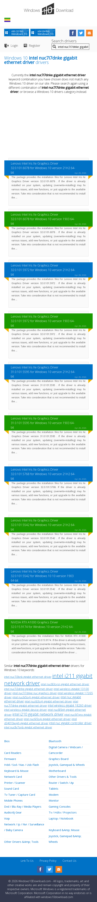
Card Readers (13, 752)
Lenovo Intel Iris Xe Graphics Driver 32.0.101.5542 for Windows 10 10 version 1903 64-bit (42, 576)
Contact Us (69, 859)
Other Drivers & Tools (63, 776)
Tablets (54, 788)
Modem (54, 794)
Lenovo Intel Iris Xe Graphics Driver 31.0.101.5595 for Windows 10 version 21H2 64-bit (43, 371)
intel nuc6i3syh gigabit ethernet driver (48, 701)
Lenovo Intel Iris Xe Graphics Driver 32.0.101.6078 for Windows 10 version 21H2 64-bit (43, 168)
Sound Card (11, 788)
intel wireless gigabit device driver (25, 710)
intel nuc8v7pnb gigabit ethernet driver (28, 727)
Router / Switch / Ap (62, 782)
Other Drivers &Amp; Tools (22, 840)
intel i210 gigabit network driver (38, 714)
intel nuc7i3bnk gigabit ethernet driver (28, 677)
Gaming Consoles (60, 805)
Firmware (10, 758)
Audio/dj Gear (13, 811)
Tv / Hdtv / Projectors (63, 811)
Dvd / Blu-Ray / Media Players (23, 805)
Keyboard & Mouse (16, 770)
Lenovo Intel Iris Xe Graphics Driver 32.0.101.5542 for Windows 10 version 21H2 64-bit (43, 524)
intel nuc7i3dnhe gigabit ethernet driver (28, 689)
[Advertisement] (48, 126)
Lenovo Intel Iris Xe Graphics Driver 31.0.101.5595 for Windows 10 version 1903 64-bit (43, 423)
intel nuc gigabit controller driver (70, 723)
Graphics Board (59, 758)
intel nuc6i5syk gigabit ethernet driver (47, 719)
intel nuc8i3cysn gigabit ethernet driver (65, 684)
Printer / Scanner (15, 782)
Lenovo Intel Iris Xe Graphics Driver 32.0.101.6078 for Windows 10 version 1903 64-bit (43, 219)
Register (34, 45)
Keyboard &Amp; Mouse (64, 829)
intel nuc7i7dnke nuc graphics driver (34, 693)
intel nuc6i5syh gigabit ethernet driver (36, 697)
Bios (7, 741)
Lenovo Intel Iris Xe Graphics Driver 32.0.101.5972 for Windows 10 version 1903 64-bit (43, 321)
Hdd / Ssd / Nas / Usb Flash (22, 764)
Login (14, 45)
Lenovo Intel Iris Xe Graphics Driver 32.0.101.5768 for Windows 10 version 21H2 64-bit (43, 474)
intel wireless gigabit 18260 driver (70, 705)
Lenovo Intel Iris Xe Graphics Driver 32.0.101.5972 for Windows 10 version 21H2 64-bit (43, 270)
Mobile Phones (13, 799)
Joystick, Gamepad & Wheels (67, 764)
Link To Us (27, 859)
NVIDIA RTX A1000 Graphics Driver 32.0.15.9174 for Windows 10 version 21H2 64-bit (42, 626)
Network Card (13, 776)
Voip (7, 817)
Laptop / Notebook (61, 817)
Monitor (54, 799)
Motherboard (57, 770)
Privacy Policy (48, 859)
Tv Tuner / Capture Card (20, 794)
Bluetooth (55, 741)
